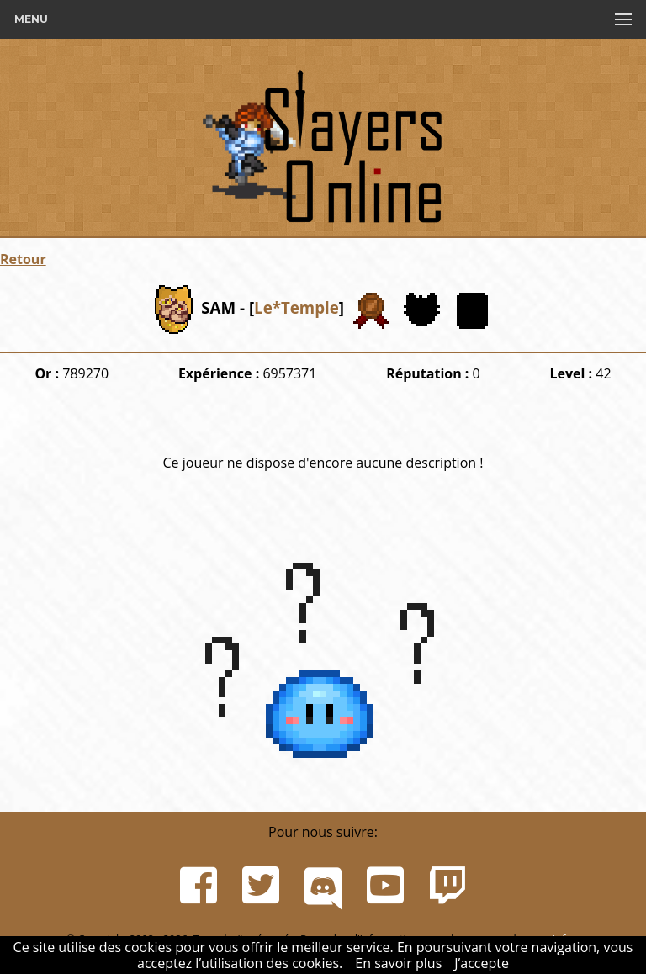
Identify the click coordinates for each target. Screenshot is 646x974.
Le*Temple (296, 307)
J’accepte (481, 963)
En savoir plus (398, 963)
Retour (23, 259)
